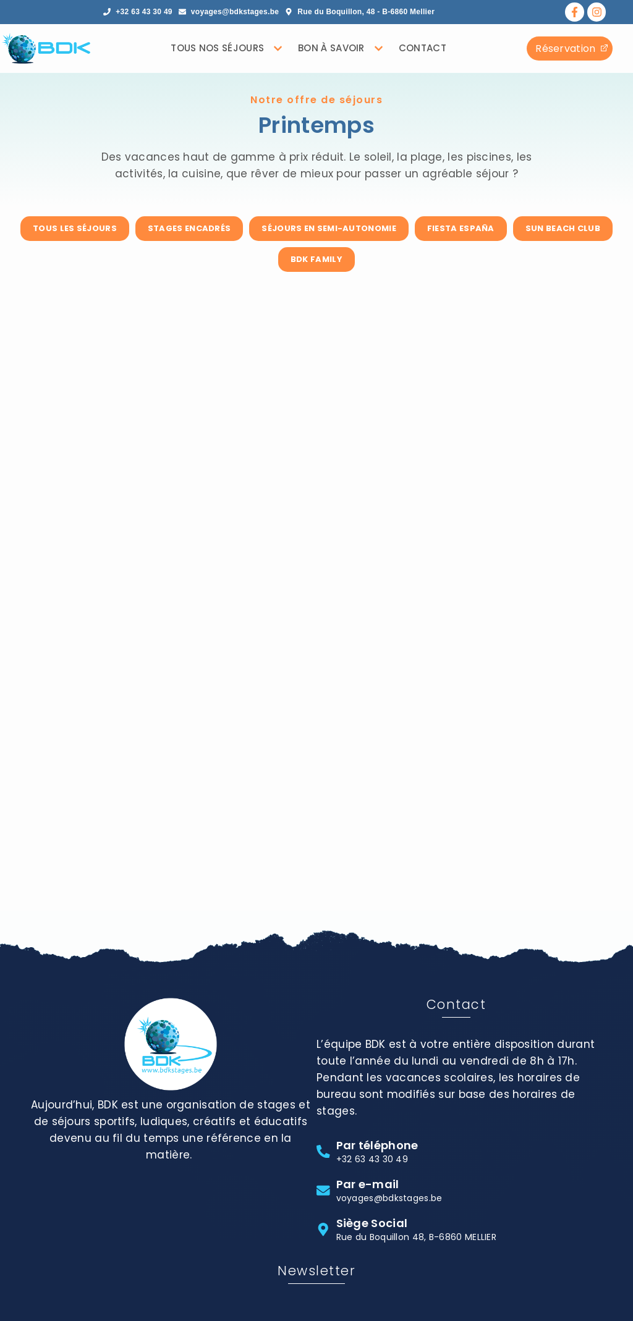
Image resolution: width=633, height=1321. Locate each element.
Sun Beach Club (562, 228)
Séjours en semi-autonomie (328, 228)
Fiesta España (461, 228)
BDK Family (316, 259)
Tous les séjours (75, 228)
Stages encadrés (189, 228)
